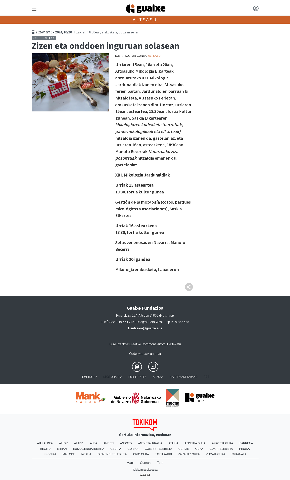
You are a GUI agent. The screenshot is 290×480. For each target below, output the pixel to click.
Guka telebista (221, 448)
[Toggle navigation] (34, 8)
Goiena (133, 448)
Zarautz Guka (189, 454)
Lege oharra (113, 377)
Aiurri (79, 443)
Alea (93, 443)
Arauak (158, 377)
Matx (130, 462)
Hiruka (244, 448)
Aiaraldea (45, 443)
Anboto (126, 443)
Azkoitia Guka (222, 443)
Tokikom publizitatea (144, 469)
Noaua (86, 454)
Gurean (145, 462)
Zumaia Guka (215, 454)
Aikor (63, 443)
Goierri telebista (158, 448)
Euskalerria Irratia (88, 448)
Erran (62, 448)
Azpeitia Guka (195, 443)
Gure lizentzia (118, 344)
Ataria (173, 443)
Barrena (246, 443)
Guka (199, 448)
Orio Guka (141, 454)
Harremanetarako (183, 377)
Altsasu (145, 20)
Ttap (160, 462)
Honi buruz (89, 377)
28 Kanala (238, 454)
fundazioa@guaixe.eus (145, 328)
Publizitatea (137, 377)
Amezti (109, 443)
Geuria (115, 448)
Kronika (50, 454)
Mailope (68, 454)
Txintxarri (163, 454)
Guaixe (183, 448)
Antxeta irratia (150, 443)
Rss (206, 377)
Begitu (45, 448)
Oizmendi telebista (112, 454)
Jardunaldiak (44, 38)
